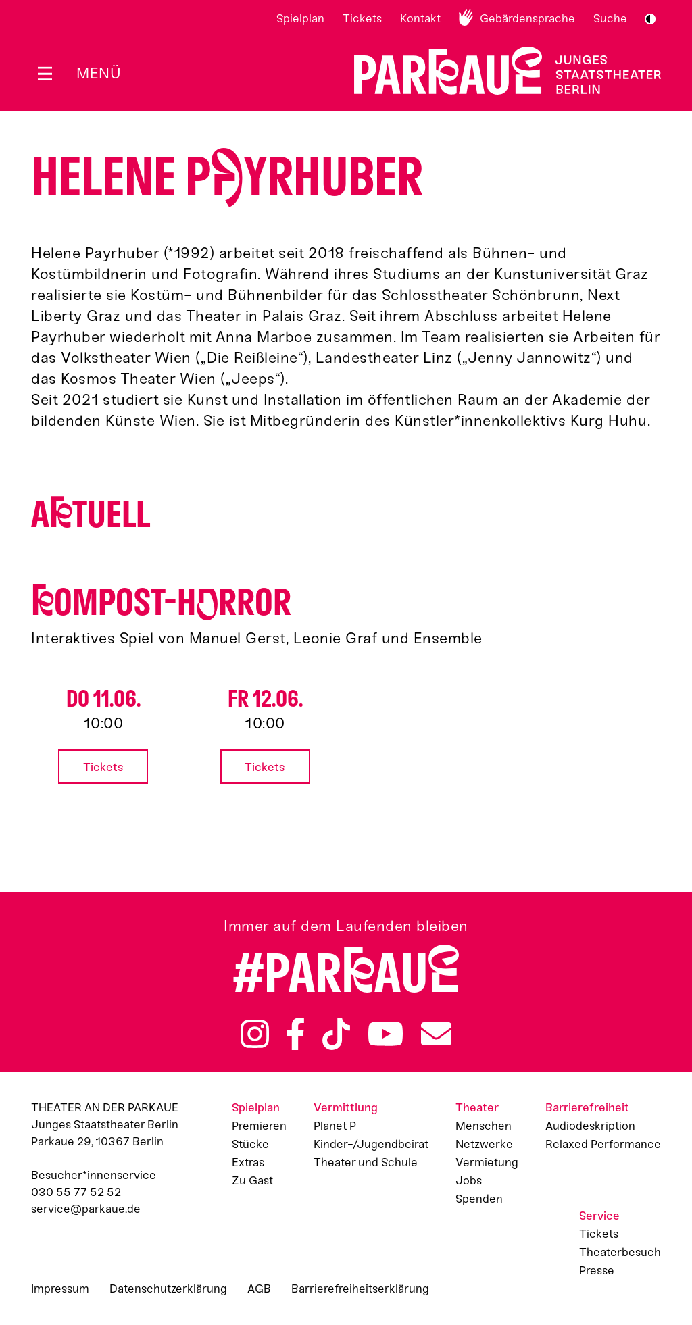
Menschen (483, 1125)
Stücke (250, 1144)
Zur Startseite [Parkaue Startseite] (499, 71)
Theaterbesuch (620, 1252)
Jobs (468, 1180)
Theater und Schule (366, 1162)
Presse (596, 1270)
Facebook (295, 1034)
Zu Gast (252, 1180)
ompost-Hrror (161, 602)
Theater (477, 1107)
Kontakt (420, 18)
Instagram (255, 1034)
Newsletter (436, 1033)
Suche (610, 18)
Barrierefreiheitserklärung (360, 1288)
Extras (248, 1162)
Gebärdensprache (527, 18)
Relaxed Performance (603, 1144)
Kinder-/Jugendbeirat (371, 1144)
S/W (650, 19)
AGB (259, 1288)
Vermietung (486, 1162)
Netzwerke (484, 1144)
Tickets (362, 18)
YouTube (385, 1034)
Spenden (479, 1198)
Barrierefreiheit (587, 1107)
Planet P (335, 1125)
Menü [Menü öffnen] (98, 73)
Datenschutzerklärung (168, 1288)
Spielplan (300, 18)
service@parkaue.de (86, 1209)
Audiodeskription (590, 1125)
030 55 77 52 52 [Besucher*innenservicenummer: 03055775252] (76, 1192)
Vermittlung (346, 1107)
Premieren (259, 1125)
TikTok (336, 1034)
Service (599, 1215)
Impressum (60, 1288)
